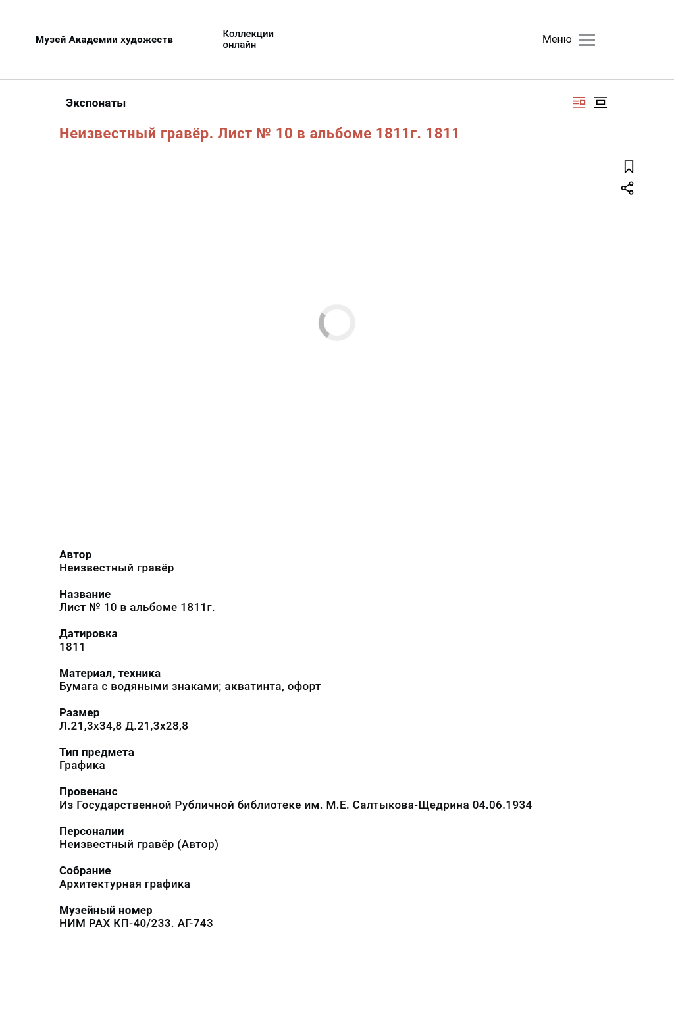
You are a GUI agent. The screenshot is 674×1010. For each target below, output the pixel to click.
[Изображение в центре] (600, 102)
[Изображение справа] (579, 102)
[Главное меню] (587, 40)
